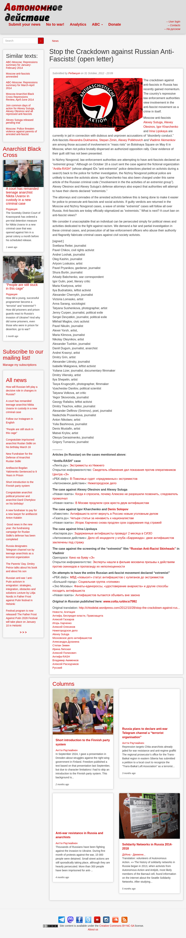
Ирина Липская (62, 649)
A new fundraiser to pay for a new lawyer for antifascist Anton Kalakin (21, 514)
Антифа (57, 615)
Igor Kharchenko (167, 126)
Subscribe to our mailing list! (23, 355)
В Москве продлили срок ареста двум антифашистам (112, 503)
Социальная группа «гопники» (99, 581)
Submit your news (24, 24)
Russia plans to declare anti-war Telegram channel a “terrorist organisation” (145, 733)
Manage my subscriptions (19, 364)
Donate (114, 24)
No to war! (55, 24)
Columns (63, 684)
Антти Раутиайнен (67, 750)
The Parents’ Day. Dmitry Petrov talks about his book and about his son (21, 567)
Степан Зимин (61, 645)
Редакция (74, 73)
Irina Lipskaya (158, 131)
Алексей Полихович (64, 652)
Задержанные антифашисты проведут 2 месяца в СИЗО (113, 533)
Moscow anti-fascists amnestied (18, 75)
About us (93, 929)
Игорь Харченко (62, 623)
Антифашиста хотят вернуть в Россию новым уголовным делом (114, 513)
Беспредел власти (74, 615)
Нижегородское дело (102, 483)
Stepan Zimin (108, 140)
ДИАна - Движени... (134, 854)
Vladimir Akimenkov (162, 140)
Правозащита (95, 615)
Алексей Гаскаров (63, 619)
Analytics (78, 24)
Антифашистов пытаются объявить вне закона (107, 595)
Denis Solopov (118, 509)
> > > (23, 632)
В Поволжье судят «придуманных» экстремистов (103, 478)
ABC (97, 24)
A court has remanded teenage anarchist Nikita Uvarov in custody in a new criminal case (22, 196)
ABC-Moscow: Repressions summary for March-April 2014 (21, 85)
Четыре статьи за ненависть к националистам (102, 518)
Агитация (69, 611)
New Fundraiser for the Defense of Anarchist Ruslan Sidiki (19, 457)
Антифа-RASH (61, 656)
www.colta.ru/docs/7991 (119, 601)
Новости (58, 611)
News (55, 40)
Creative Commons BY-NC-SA (116, 925)
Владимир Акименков (66, 660)
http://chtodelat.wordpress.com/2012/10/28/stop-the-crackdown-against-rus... (129, 607)
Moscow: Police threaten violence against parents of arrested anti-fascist (21, 131)
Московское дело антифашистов (72, 637)
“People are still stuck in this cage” (22, 286)
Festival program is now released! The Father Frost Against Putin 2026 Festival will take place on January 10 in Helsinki (21, 618)
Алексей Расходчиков (66, 664)
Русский (57, 667)
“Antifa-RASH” (62, 168)
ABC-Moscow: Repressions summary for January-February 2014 (21, 65)
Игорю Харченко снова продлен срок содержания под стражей (118, 522)
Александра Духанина (66, 641)
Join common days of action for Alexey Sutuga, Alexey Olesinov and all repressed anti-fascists (20, 109)
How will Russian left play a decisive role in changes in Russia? (21, 390)
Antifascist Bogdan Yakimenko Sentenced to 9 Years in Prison (21, 471)
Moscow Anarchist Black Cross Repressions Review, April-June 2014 (20, 96)
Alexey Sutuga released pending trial (19, 121)
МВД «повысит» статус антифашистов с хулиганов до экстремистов (117, 577)
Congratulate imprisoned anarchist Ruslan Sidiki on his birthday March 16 (21, 443)
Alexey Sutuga (153, 122)
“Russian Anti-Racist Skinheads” (152, 548)
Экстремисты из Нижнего (87, 465)
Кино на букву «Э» (81, 557)
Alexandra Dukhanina (83, 140)
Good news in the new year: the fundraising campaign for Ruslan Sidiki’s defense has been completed (20, 532)
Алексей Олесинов (64, 626)
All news (16, 380)
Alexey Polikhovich (130, 140)
